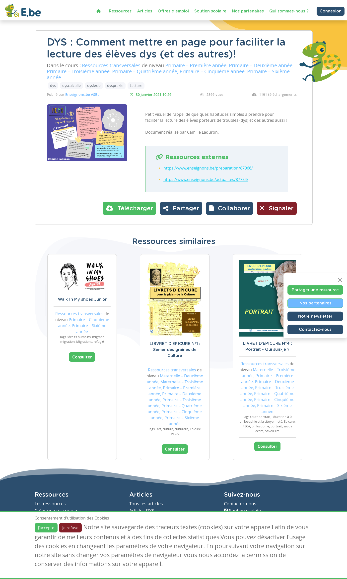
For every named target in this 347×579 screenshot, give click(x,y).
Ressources (120, 11)
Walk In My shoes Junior (82, 299)
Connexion (331, 11)
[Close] (340, 280)
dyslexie (94, 85)
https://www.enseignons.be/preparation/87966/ (208, 168)
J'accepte (46, 527)
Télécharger (129, 208)
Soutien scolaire (210, 11)
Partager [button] (181, 208)
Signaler (276, 208)
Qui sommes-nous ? (289, 11)
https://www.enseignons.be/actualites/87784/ (205, 179)
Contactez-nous (315, 330)
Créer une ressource (56, 511)
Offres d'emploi (173, 11)
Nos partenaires (248, 11)
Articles (144, 11)
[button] (229, 208)
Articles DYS (141, 511)
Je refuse (70, 527)
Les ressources (50, 504)
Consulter (82, 357)
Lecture (136, 85)
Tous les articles (146, 504)
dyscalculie (71, 85)
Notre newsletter (315, 316)
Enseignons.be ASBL (82, 94)
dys (53, 85)
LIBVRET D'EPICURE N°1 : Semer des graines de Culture (175, 350)
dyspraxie (115, 85)
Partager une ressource (315, 290)
